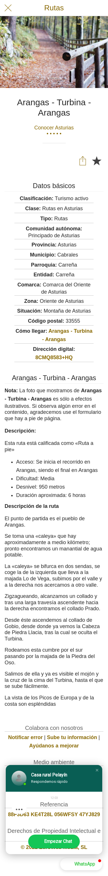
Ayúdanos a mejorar (54, 746)
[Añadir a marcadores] (96, 160)
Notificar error (25, 737)
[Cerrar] (8, 8)
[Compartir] (83, 160)
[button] (97, 770)
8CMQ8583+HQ (54, 357)
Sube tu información (72, 737)
